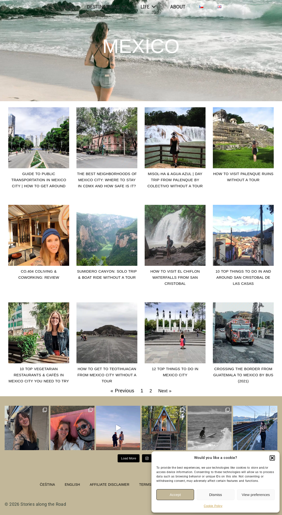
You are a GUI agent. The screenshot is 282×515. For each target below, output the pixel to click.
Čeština (47, 484)
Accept (175, 495)
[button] (272, 458)
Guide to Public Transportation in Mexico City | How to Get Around (38, 180)
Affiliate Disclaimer (110, 484)
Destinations (107, 6)
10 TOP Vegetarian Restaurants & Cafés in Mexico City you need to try (39, 375)
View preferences (256, 495)
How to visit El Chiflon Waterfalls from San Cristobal (175, 277)
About (177, 6)
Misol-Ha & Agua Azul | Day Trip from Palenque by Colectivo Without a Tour (175, 180)
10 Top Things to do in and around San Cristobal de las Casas (243, 277)
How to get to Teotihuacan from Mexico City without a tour (106, 375)
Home (66, 6)
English (72, 484)
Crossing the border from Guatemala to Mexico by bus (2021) (243, 375)
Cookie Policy (213, 506)
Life (148, 6)
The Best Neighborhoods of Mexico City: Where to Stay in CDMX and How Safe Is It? (107, 180)
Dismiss (215, 495)
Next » (164, 390)
